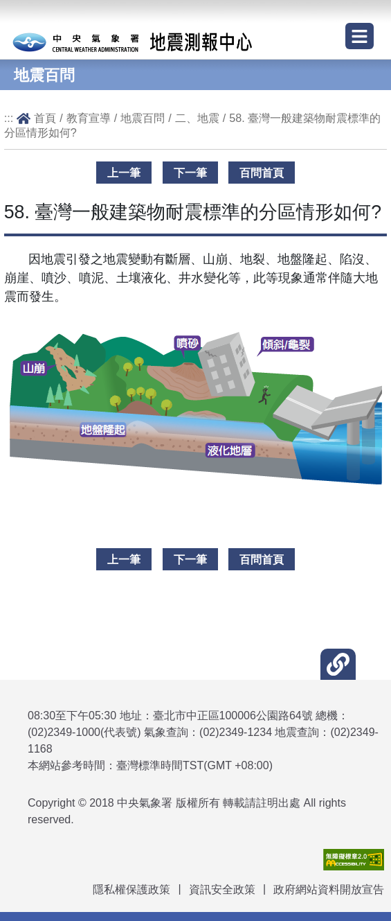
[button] (338, 664)
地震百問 (142, 118)
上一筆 (123, 172)
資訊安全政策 (222, 889)
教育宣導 (88, 118)
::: (9, 118)
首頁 (45, 118)
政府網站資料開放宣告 (328, 889)
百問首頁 (261, 172)
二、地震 (197, 118)
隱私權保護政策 (131, 889)
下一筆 (190, 172)
